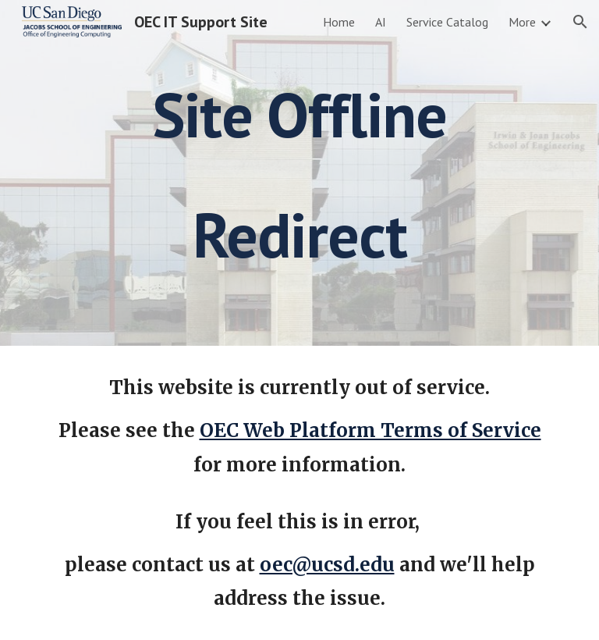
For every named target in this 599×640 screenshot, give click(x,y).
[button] (580, 22)
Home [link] (339, 22)
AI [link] (380, 22)
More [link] (522, 22)
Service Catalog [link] (447, 22)
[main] (299, 173)
